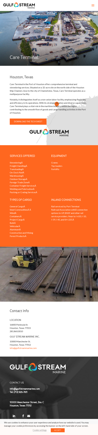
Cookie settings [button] (40, 430)
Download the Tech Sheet (28, 121)
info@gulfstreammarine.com (23, 348)
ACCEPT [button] (57, 430)
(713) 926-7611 (20, 392)
